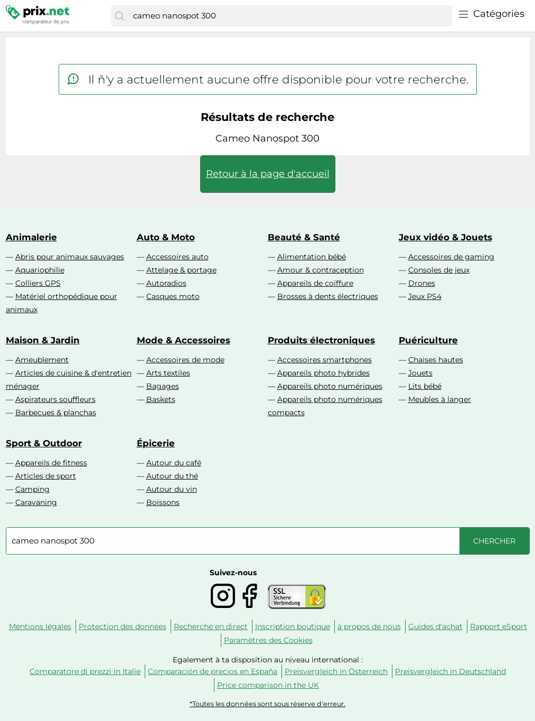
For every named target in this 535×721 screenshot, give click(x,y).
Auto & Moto (166, 237)
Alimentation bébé (311, 256)
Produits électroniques (321, 340)
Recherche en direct (211, 626)
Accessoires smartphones (324, 359)
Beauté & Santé (304, 237)
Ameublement (42, 359)
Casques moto (173, 296)
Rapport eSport (498, 626)
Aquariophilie (39, 270)
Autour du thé (172, 476)
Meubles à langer (439, 399)
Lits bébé (425, 386)
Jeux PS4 (425, 296)
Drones (421, 283)
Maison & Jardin (43, 340)
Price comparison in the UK (268, 685)
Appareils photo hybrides (323, 373)
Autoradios (166, 283)
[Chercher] (119, 15)
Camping (32, 489)
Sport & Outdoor (44, 443)
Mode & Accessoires (183, 340)
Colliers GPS (38, 283)
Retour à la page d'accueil (268, 174)
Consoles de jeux (439, 270)
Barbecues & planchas (55, 412)
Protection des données (122, 626)
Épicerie (156, 443)
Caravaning (36, 502)
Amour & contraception (320, 270)
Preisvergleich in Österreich (336, 671)
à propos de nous (369, 626)
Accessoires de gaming (451, 256)
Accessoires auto (177, 256)
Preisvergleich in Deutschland (450, 671)
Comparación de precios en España (212, 671)
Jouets (420, 373)
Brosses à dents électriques (327, 296)
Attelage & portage (181, 270)
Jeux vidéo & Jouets (445, 237)
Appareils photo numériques (329, 386)
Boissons (163, 502)
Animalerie (31, 237)
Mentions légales (40, 626)
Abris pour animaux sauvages (69, 256)
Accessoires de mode (185, 359)
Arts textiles (168, 373)
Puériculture (428, 340)
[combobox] (290, 15)
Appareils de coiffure (315, 283)
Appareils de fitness (51, 462)
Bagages (162, 386)
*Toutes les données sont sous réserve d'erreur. (267, 704)
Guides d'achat (435, 626)
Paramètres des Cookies (268, 640)
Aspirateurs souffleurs (55, 399)
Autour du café (173, 462)
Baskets (160, 399)
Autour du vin (171, 489)
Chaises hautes (435, 359)
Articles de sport (45, 476)
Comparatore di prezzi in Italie (85, 671)
